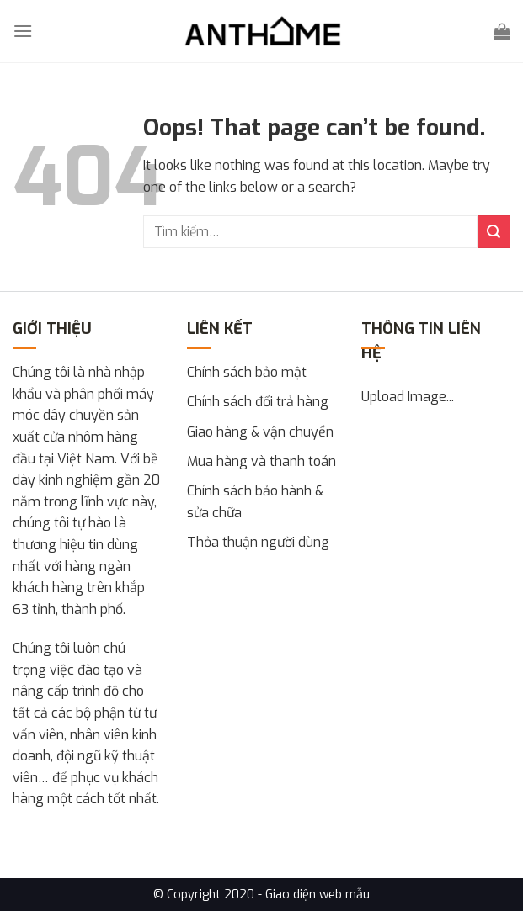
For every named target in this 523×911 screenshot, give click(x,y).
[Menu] (23, 30)
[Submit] (494, 231)
